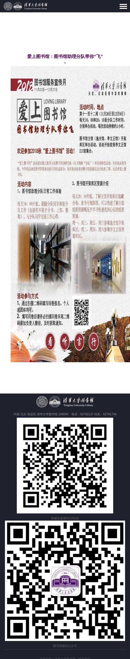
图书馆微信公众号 (65, 646)
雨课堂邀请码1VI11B (65, 518)
